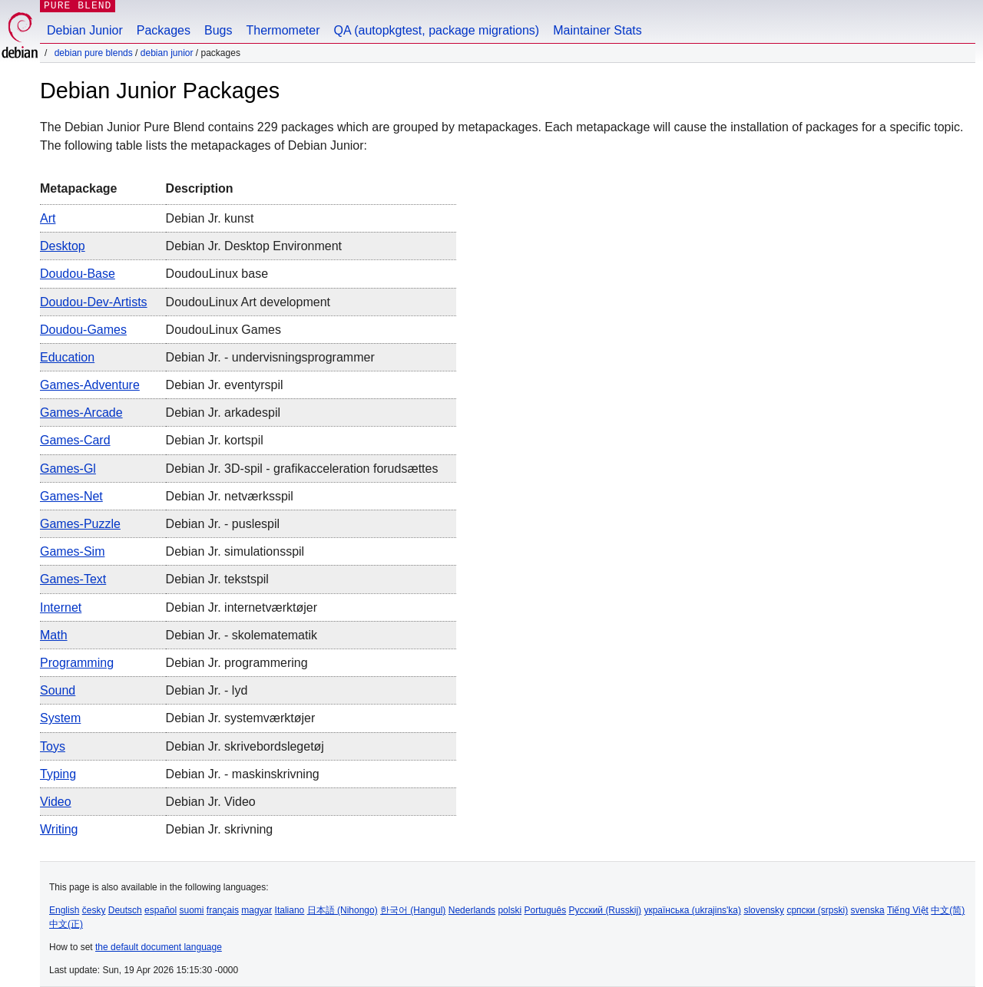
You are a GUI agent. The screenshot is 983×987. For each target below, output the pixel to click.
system (60, 718)
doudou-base (77, 273)
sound (57, 690)
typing (58, 774)
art (47, 218)
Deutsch (125, 910)
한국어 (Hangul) (412, 910)
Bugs (218, 30)
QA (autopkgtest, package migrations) (437, 30)
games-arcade (81, 412)
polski (509, 910)
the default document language (158, 947)
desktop (62, 246)
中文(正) (66, 924)
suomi (192, 910)
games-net (71, 496)
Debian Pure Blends (94, 53)
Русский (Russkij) (605, 910)
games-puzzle (80, 523)
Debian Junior (85, 30)
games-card (75, 440)
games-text (73, 579)
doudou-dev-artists (93, 302)
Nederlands (471, 910)
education (67, 357)
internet (60, 607)
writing (59, 829)
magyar (256, 910)
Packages (163, 30)
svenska (868, 910)
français (223, 910)
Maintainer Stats (597, 30)
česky (94, 910)
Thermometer (282, 30)
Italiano (290, 910)
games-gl (68, 468)
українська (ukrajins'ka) (692, 910)
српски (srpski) (817, 910)
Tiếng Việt (907, 910)
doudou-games (83, 329)
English (64, 910)
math (54, 635)
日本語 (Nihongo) (342, 910)
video (55, 801)
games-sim (72, 551)
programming (77, 662)
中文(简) (948, 910)
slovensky (763, 910)
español (160, 910)
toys (52, 746)
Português (545, 910)
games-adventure (90, 384)
